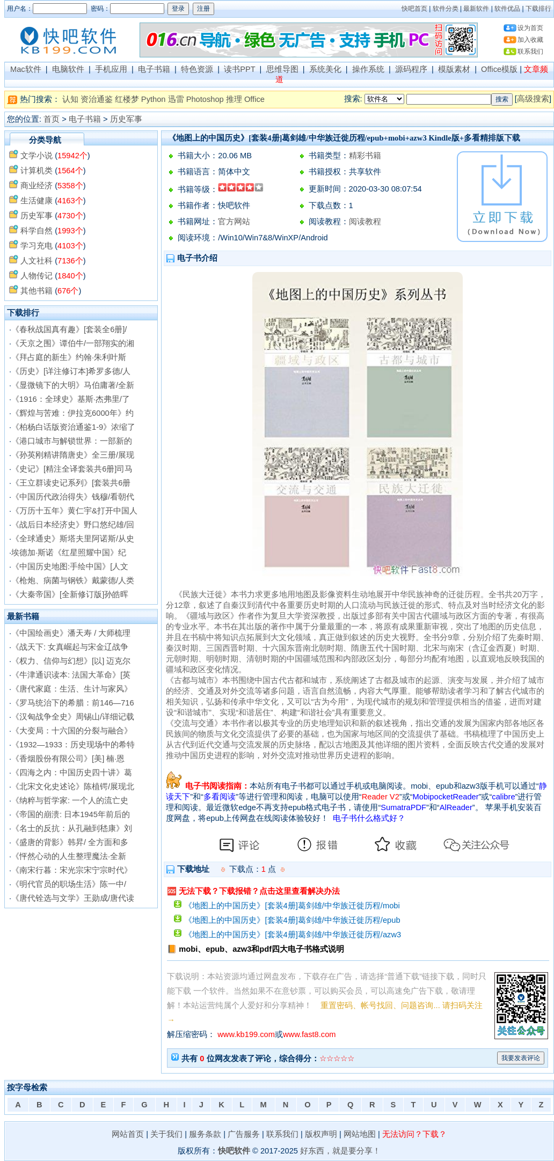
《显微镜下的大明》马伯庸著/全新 (72, 385)
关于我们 (166, 1134)
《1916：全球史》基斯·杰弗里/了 (70, 399)
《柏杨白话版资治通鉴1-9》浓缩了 (73, 427)
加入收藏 (530, 39)
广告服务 (244, 1134)
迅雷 (176, 99)
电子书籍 (154, 69)
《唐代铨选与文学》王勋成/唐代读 (72, 898)
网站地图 (360, 1134)
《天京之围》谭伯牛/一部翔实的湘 (72, 343)
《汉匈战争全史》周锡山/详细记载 (72, 716)
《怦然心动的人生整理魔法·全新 (68, 856)
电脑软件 (68, 69)
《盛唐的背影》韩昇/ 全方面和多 (69, 842)
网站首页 (128, 1134)
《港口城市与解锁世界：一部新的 (71, 441)
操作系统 (368, 69)
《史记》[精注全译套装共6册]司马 (72, 469)
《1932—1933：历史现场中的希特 (73, 744)
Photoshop (205, 99)
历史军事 (126, 119)
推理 (234, 99)
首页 (51, 119)
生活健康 (36, 200)
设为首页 (530, 28)
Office (254, 99)
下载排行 (538, 8)
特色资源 (197, 69)
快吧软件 (234, 1151)
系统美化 (325, 69)
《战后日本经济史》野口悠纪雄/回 (72, 524)
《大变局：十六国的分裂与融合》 (71, 730)
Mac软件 (25, 69)
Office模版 (499, 69)
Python (153, 99)
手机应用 (111, 69)
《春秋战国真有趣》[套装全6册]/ (69, 329)
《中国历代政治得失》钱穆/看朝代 (72, 497)
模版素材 (454, 69)
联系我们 (530, 51)
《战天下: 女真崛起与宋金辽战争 (69, 647)
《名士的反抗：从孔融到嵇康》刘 (71, 828)
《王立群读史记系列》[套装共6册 (70, 483)
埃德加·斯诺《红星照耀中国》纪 (68, 552)
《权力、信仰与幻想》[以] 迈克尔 (70, 661)
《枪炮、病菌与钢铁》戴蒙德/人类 (72, 580)
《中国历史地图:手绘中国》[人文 (69, 566)
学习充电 (36, 245)
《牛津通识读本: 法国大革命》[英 (70, 675)
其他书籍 (36, 290)
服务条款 (205, 1134)
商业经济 (36, 185)
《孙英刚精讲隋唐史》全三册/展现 (72, 455)
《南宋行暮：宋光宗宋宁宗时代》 (71, 870)
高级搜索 (533, 98)
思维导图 (282, 69)
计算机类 (36, 170)
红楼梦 (127, 99)
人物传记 (36, 275)
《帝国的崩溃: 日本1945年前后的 (70, 814)
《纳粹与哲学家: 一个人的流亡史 (69, 800)
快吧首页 (414, 8)
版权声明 (321, 1134)
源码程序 (411, 69)
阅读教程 (365, 221)
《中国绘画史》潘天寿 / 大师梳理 (70, 633)
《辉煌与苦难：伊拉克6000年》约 (72, 413)
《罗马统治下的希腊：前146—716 (72, 703)
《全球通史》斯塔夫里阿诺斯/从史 (72, 538)
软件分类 (445, 8)
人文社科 (36, 260)
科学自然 (36, 230)
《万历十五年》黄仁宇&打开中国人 (74, 510)
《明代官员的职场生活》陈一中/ (68, 884)
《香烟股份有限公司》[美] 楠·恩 (68, 758)
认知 (70, 99)
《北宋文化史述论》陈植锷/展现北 (72, 786)
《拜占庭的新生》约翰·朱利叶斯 (68, 357)
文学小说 (36, 155)
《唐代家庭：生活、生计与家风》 (71, 689)
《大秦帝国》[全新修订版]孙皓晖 (69, 594)
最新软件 (476, 8)
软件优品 (507, 8)
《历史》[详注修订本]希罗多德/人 (70, 371)
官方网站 (234, 221)
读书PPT (239, 69)
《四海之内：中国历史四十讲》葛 (71, 772)
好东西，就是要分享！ (340, 1151)
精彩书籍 (365, 155)
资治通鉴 (97, 99)
